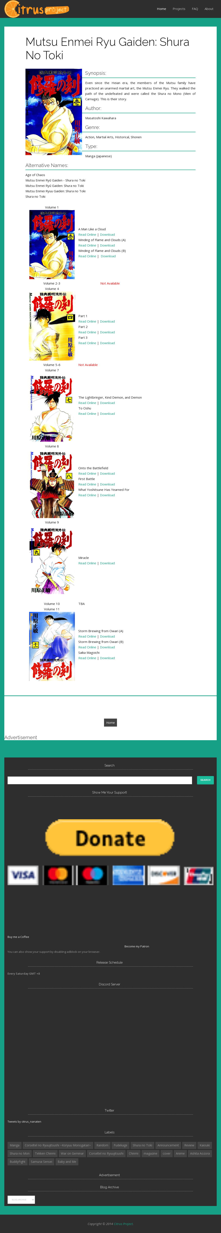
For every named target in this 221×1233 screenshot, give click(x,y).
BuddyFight (17, 1162)
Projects (179, 8)
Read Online (87, 234)
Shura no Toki (142, 1145)
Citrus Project (123, 1224)
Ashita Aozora (200, 1153)
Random (102, 1145)
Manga (14, 1145)
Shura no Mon (20, 1153)
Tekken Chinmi (45, 1153)
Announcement (168, 1145)
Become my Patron (137, 946)
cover (166, 1153)
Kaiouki (205, 1145)
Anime (180, 1153)
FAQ (195, 8)
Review (189, 1145)
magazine (150, 1153)
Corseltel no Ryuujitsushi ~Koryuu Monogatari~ (58, 1145)
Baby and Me (67, 1162)
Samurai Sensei (41, 1162)
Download (107, 234)
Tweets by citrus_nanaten (24, 1121)
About (209, 8)
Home (161, 8)
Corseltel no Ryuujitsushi (106, 1153)
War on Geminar (72, 1153)
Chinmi (133, 1153)
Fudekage (120, 1145)
